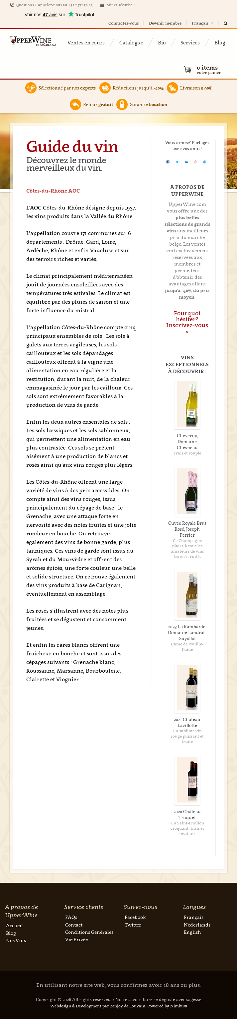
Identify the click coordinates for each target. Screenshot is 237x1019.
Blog (219, 42)
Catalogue (131, 42)
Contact (73, 925)
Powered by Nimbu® (167, 1005)
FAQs (71, 917)
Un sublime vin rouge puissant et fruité (187, 736)
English (192, 932)
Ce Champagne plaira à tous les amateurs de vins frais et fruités (187, 548)
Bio (162, 42)
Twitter (133, 925)
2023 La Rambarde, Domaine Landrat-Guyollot (187, 632)
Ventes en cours (86, 42)
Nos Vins (16, 940)
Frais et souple (187, 452)
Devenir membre (165, 23)
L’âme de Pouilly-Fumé (187, 646)
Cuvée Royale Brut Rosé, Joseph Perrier (187, 529)
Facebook (135, 917)
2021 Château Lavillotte (187, 722)
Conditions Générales (89, 932)
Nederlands (197, 925)
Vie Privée (76, 939)
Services (190, 42)
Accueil (14, 925)
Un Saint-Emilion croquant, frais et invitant (187, 828)
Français (203, 23)
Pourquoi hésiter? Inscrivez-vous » (187, 322)
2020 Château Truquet (187, 814)
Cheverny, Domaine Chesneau (187, 441)
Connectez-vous (123, 23)
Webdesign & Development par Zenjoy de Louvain (97, 1005)
